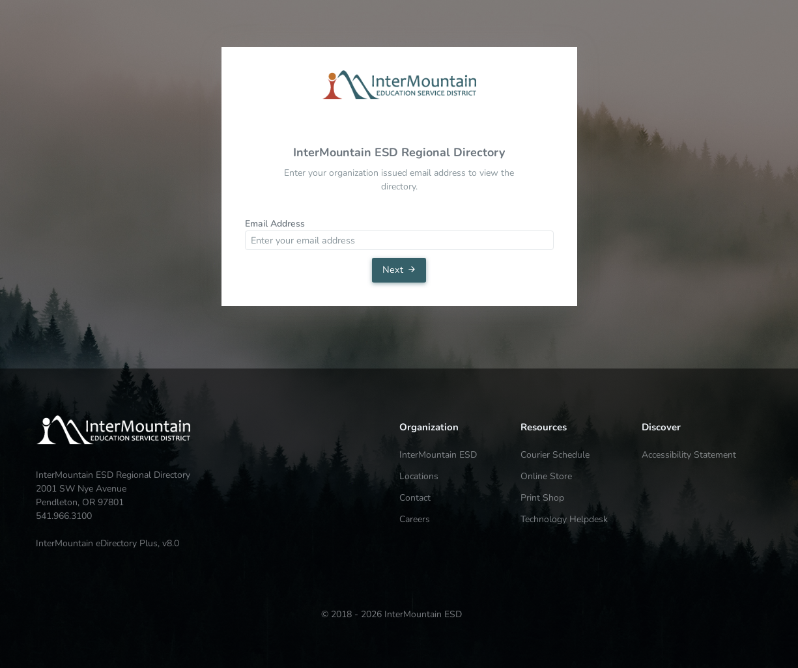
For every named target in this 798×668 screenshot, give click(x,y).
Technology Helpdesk (564, 519)
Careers (414, 519)
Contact (415, 498)
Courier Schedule (555, 455)
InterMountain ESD (438, 455)
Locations (418, 476)
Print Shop (542, 498)
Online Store (546, 476)
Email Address (275, 223)
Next (399, 269)
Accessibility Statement (689, 455)
